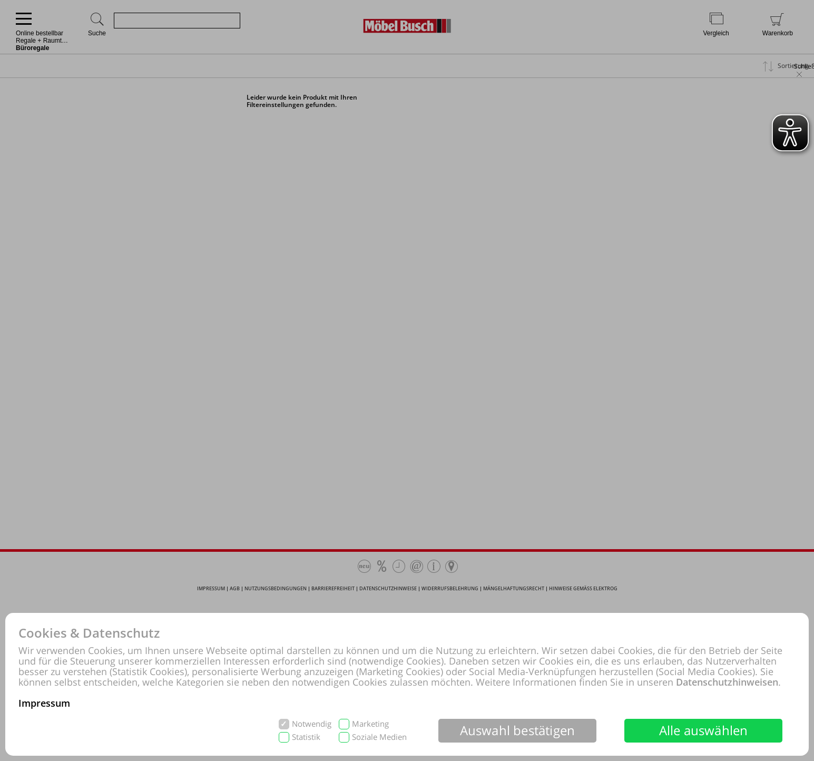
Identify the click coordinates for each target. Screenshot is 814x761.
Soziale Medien (379, 737)
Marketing (370, 724)
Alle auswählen (703, 730)
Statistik (306, 737)
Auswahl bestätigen (517, 730)
